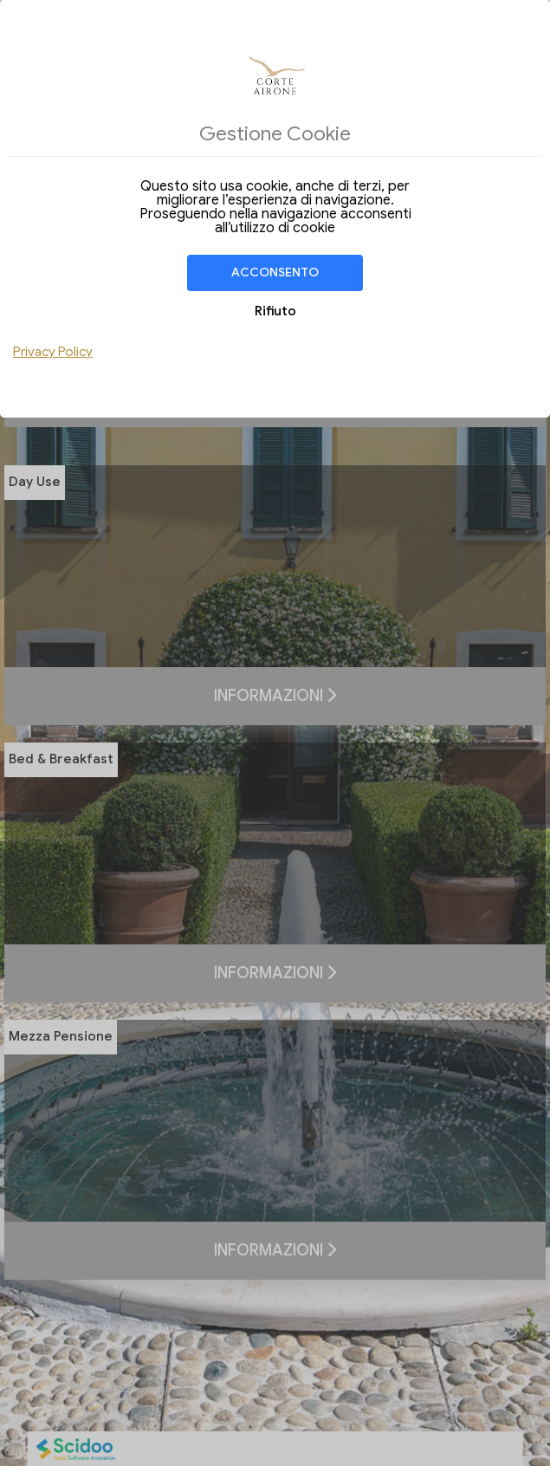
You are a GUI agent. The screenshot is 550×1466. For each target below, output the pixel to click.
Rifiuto (275, 311)
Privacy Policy (53, 352)
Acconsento (275, 272)
